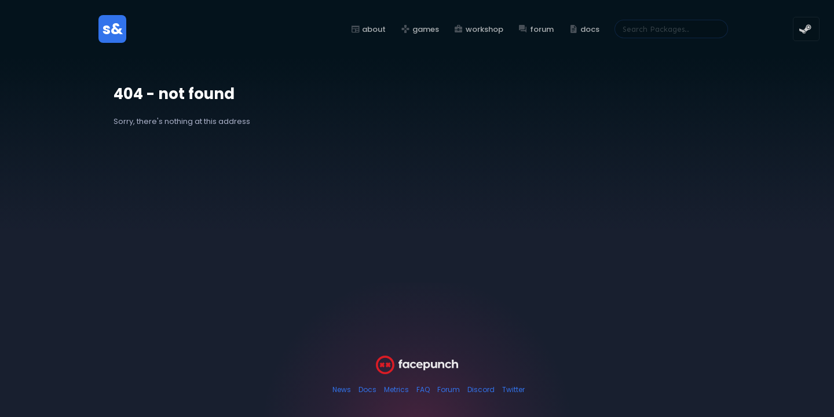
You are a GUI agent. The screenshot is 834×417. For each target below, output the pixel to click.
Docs (367, 389)
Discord (481, 389)
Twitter (513, 389)
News (341, 389)
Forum (448, 389)
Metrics (396, 389)
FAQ (423, 389)
